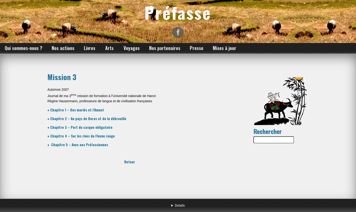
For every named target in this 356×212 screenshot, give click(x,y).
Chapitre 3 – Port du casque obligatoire (81, 127)
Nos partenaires (164, 47)
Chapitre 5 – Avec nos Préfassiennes (79, 144)
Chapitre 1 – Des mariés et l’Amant (77, 109)
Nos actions (63, 47)
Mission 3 (61, 76)
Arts (109, 47)
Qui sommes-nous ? (23, 47)
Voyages (132, 47)
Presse (196, 47)
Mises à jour (224, 47)
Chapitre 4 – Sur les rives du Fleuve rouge (82, 135)
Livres (89, 47)
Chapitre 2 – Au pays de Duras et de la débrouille (88, 118)
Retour (129, 161)
